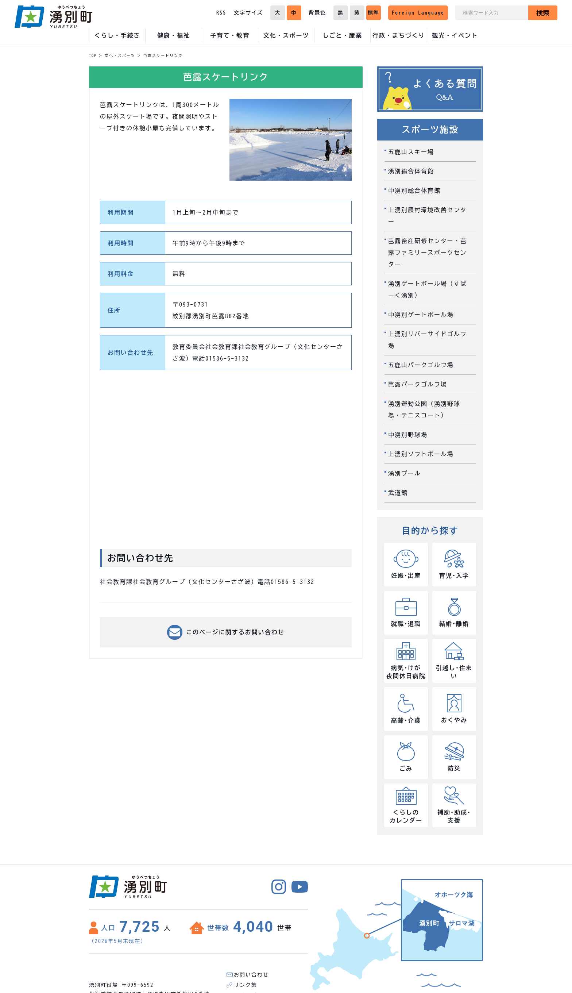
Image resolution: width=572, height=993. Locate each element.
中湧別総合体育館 (414, 190)
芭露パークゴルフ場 (417, 384)
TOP (93, 55)
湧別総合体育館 (411, 171)
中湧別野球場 (408, 435)
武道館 (398, 493)
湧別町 (53, 16)
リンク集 (245, 985)
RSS (221, 12)
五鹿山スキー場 (411, 152)
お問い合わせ (251, 974)
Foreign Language (418, 12)
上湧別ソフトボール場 (421, 454)
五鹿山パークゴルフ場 (421, 365)
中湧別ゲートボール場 (421, 314)
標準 (373, 12)
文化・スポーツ (120, 55)
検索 (542, 12)
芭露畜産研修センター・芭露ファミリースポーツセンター (427, 252)
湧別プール (404, 473)
